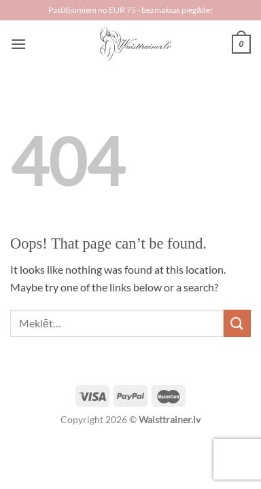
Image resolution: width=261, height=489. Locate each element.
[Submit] (237, 323)
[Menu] (18, 43)
